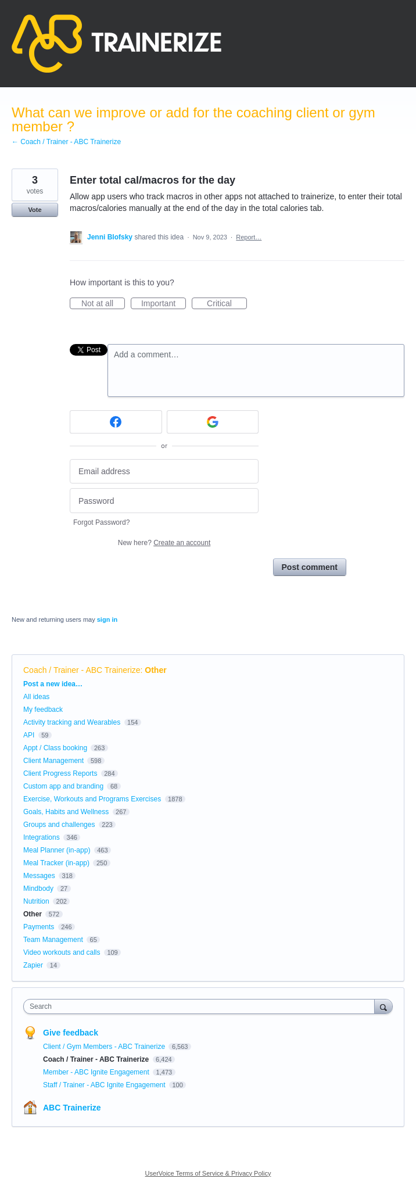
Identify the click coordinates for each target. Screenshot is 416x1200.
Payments (38, 927)
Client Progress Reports (60, 773)
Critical (227, 304)
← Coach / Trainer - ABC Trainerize (66, 142)
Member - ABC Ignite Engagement (97, 1072)
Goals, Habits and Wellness (66, 812)
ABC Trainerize (72, 1107)
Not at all (103, 304)
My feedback (43, 709)
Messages (39, 876)
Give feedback (70, 1032)
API (28, 735)
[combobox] (201, 1006)
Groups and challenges (59, 825)
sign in (107, 619)
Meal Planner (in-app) (56, 850)
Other (155, 670)
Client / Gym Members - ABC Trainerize (105, 1047)
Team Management (53, 940)
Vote (34, 209)
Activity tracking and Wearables (71, 722)
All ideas (36, 697)
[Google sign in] (213, 422)
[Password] (164, 500)
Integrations (41, 837)
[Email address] (164, 471)
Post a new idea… (53, 684)
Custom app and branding (63, 786)
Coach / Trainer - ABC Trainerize (82, 670)
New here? (164, 543)
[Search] (383, 1006)
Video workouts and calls (62, 952)
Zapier (33, 965)
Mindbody (38, 888)
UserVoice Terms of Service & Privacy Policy (208, 1173)
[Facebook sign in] (116, 422)
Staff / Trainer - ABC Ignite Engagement (105, 1085)
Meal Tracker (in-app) (56, 863)
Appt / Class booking (55, 748)
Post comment (310, 567)
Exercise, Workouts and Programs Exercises (92, 799)
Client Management (53, 761)
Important (163, 304)
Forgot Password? (101, 522)
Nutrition (36, 901)
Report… (248, 237)
